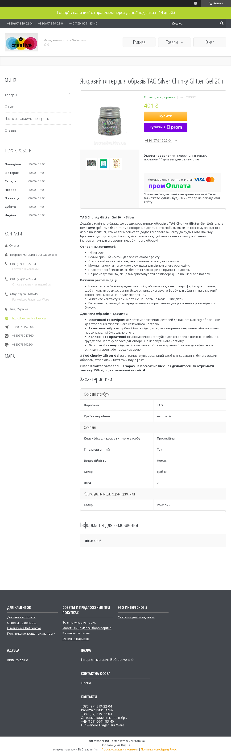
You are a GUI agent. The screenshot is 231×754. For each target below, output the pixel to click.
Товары (172, 42)
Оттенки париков (75, 639)
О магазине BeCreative (24, 628)
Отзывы (11, 130)
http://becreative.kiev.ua (29, 318)
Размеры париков (76, 633)
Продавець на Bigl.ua (115, 745)
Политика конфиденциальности (31, 633)
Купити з (166, 127)
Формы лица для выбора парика (86, 628)
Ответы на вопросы (22, 622)
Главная (139, 42)
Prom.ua (139, 741)
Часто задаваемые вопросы (27, 118)
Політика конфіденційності (159, 749)
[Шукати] (221, 23)
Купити (165, 116)
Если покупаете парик (79, 622)
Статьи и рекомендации (136, 617)
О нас (210, 42)
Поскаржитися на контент (120, 749)
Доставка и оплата (21, 617)
